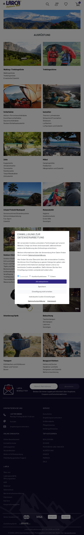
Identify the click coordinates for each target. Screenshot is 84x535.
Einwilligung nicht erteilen (47, 291)
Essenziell (24, 276)
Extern (53, 276)
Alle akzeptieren (51, 281)
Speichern (52, 286)
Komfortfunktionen (39, 276)
